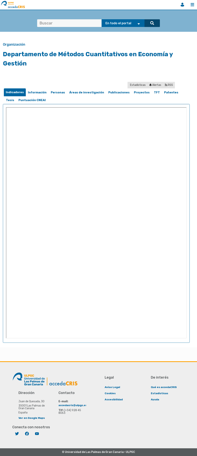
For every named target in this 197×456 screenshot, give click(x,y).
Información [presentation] (37, 92)
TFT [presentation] (157, 92)
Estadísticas (137, 85)
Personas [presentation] (58, 92)
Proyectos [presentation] (142, 92)
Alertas (155, 85)
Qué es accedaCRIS (164, 387)
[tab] (15, 92)
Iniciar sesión (182, 4)
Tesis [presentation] (10, 100)
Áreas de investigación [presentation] (86, 92)
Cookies (110, 393)
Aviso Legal (112, 387)
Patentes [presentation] (171, 92)
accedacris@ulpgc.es (73, 405)
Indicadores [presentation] (15, 92)
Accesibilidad (114, 399)
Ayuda (155, 399)
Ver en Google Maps (31, 417)
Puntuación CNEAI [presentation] (32, 100)
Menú (192, 4)
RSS (169, 85)
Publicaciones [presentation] (119, 92)
